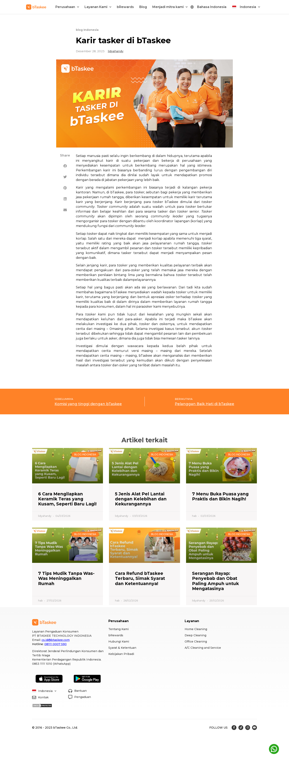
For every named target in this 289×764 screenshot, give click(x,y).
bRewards (125, 7)
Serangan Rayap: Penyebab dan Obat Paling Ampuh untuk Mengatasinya (215, 581)
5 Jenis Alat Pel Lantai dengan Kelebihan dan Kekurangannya (141, 498)
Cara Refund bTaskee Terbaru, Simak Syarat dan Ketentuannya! (140, 578)
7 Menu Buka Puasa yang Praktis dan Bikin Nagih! (220, 496)
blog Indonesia (87, 30)
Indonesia (250, 7)
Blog (143, 7)
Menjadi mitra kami (170, 7)
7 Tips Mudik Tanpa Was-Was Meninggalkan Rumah (66, 578)
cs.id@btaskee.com (56, 640)
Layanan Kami (97, 7)
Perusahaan (67, 7)
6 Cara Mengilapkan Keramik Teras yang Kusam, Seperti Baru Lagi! (67, 498)
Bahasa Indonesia (211, 7)
